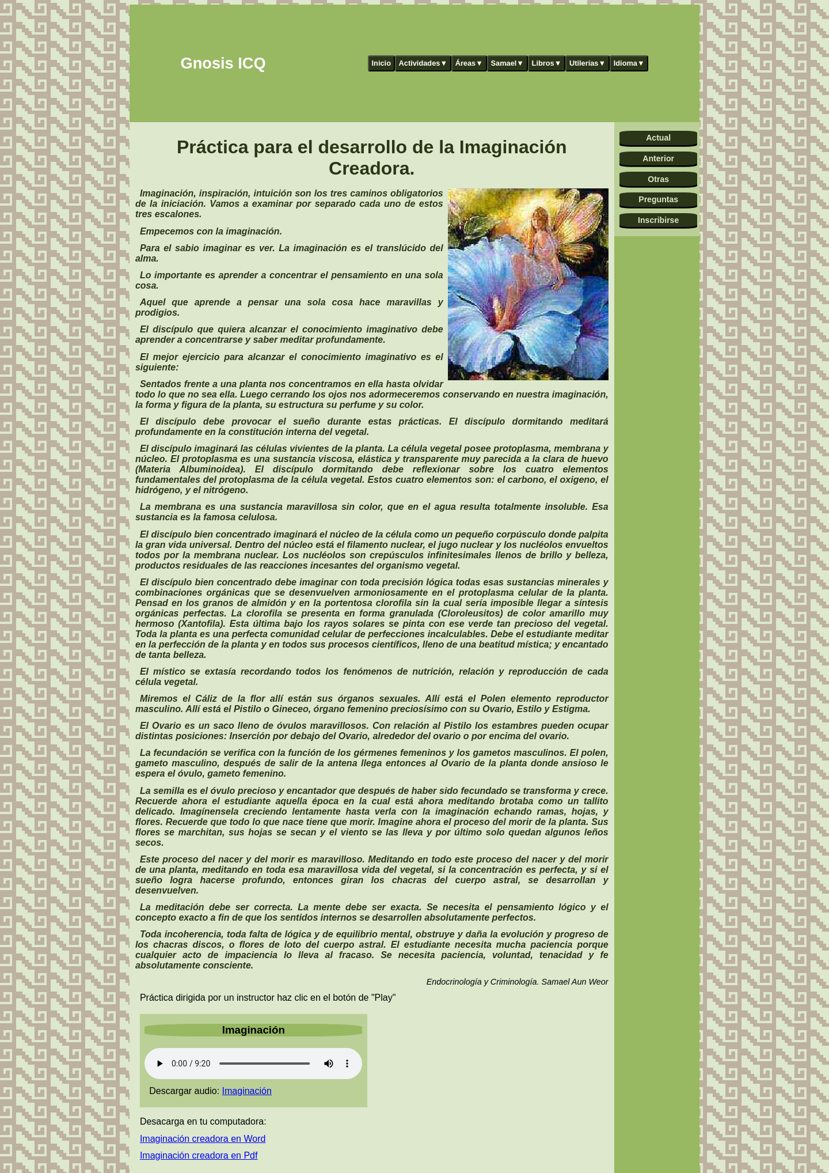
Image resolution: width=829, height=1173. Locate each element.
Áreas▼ (469, 63)
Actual (658, 137)
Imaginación (247, 1091)
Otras (658, 179)
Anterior (658, 158)
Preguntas (658, 199)
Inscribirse (658, 220)
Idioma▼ (629, 63)
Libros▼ (547, 63)
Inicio (381, 63)
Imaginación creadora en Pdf (199, 1155)
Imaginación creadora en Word (203, 1139)
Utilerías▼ (587, 63)
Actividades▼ (423, 63)
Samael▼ (507, 63)
